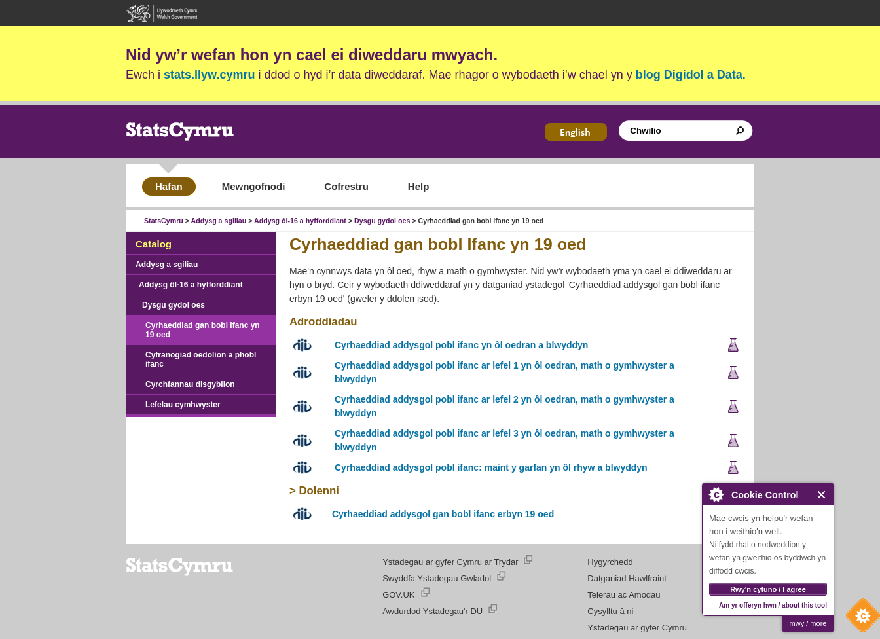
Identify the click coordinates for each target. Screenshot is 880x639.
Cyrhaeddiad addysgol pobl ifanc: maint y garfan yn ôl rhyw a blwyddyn (491, 467)
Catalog (154, 243)
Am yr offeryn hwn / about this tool (773, 605)
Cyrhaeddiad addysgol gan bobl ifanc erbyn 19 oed (443, 514)
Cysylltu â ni (610, 611)
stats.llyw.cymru (209, 74)
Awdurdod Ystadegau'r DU (432, 611)
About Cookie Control (716, 494)
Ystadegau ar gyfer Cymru (637, 627)
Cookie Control (859, 618)
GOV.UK (398, 595)
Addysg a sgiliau (219, 221)
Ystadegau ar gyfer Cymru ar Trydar (450, 562)
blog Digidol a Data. (691, 74)
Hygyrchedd (609, 562)
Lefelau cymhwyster (183, 404)
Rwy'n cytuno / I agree (768, 589)
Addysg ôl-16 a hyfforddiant (300, 221)
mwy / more (808, 623)
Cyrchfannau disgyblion (190, 384)
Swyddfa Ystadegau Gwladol (436, 578)
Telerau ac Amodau (623, 595)
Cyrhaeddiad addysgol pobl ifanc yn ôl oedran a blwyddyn (461, 345)
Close (822, 494)
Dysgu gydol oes (382, 221)
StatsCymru (163, 221)
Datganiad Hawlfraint (627, 578)
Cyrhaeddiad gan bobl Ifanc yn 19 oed (202, 330)
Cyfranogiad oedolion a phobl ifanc (200, 359)
